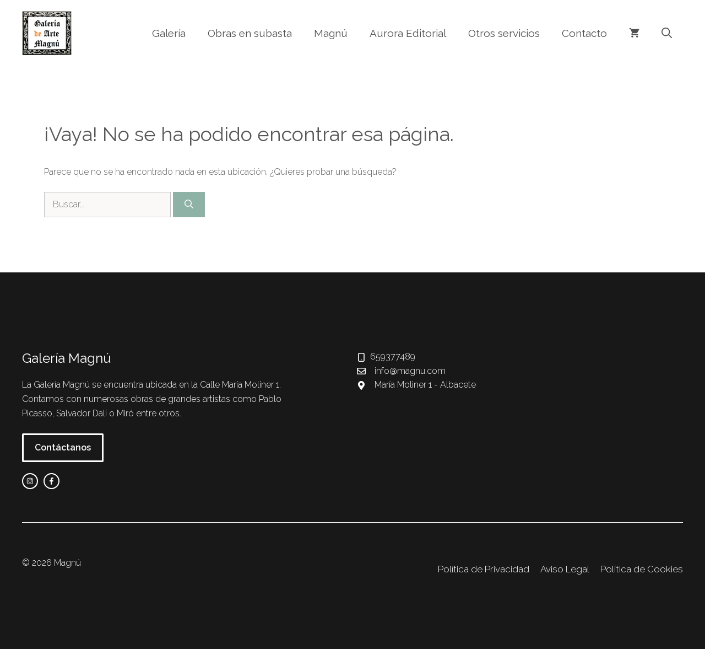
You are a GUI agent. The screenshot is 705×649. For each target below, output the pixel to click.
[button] (666, 33)
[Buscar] (189, 204)
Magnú (331, 33)
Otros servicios (504, 33)
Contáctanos (63, 447)
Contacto (584, 33)
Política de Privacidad (483, 569)
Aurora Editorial (408, 33)
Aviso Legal (564, 569)
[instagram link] (30, 481)
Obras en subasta (250, 33)
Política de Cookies (641, 569)
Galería (169, 33)
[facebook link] (51, 481)
